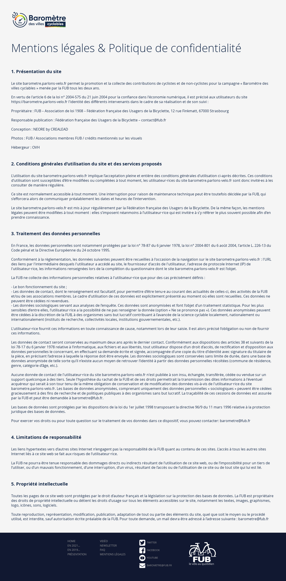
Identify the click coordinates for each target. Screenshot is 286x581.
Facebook (149, 550)
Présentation (76, 554)
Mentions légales (113, 554)
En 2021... (73, 545)
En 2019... (73, 549)
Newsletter (108, 545)
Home (71, 541)
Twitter (148, 542)
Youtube (148, 558)
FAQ (102, 549)
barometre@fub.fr (155, 565)
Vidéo (104, 541)
